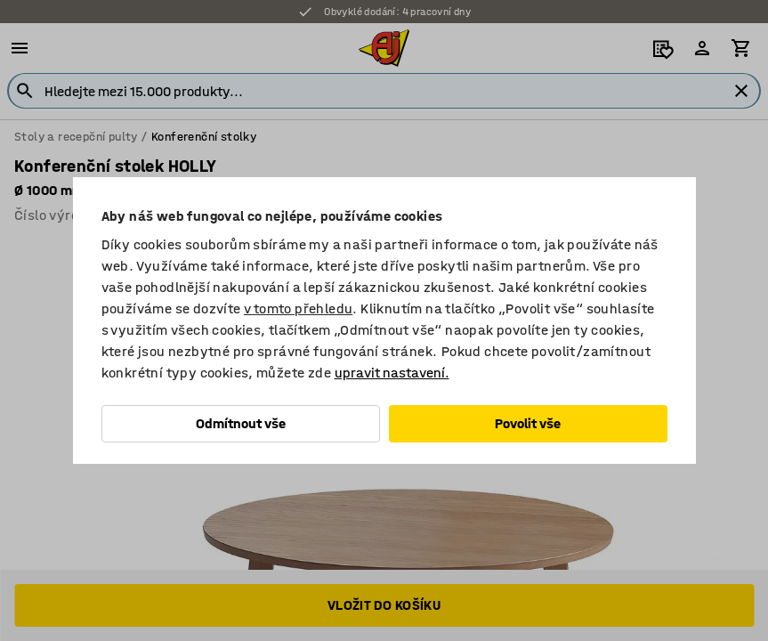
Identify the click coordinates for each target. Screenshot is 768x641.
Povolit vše (528, 423)
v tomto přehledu (298, 308)
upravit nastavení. (392, 372)
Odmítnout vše (241, 423)
